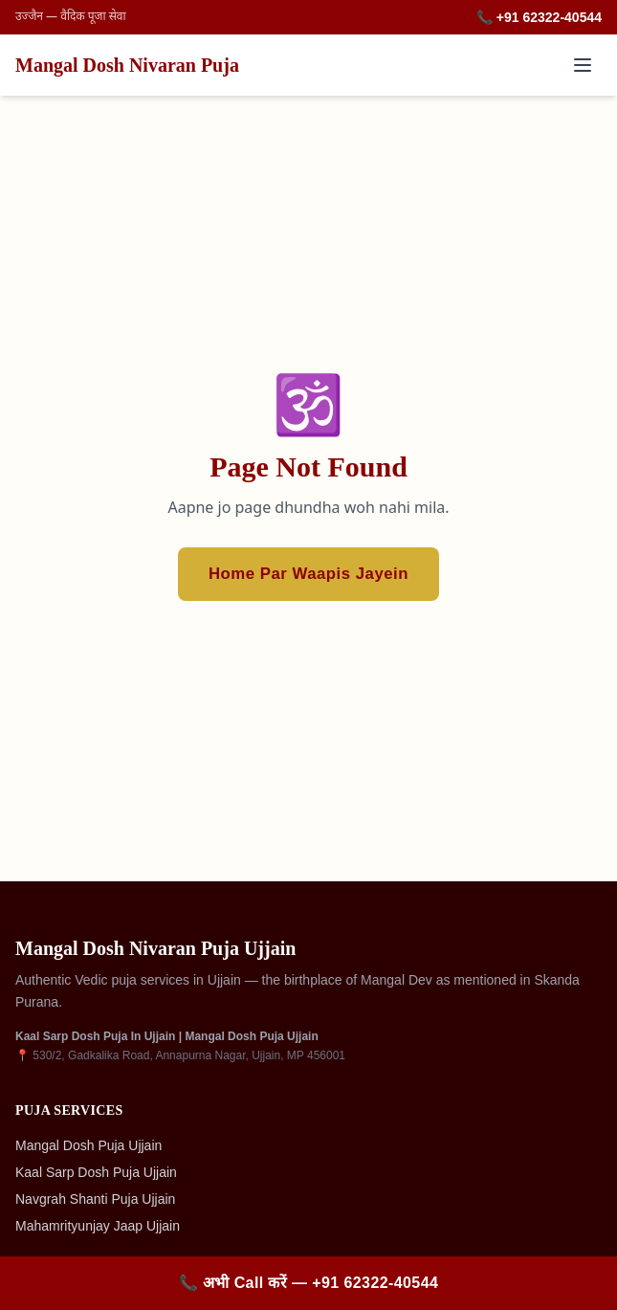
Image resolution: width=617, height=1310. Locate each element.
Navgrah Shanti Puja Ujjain (95, 1199)
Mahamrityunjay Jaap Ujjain (97, 1225)
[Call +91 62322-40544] (308, 1283)
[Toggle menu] (582, 65)
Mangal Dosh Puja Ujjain (88, 1145)
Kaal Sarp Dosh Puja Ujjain (96, 1172)
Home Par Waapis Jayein (308, 574)
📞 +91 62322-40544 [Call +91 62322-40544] (539, 17)
